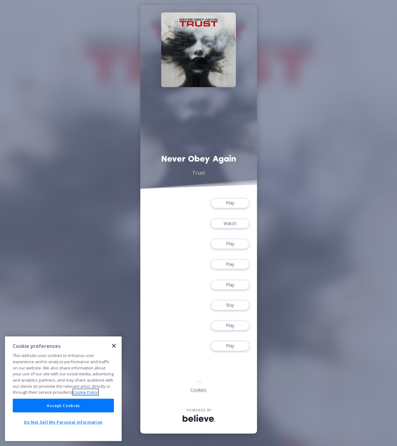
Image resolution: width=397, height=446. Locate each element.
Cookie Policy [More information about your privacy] (85, 392)
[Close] (114, 346)
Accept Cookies (63, 405)
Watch (230, 223)
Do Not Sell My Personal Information (63, 422)
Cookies (198, 390)
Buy (230, 305)
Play (230, 203)
